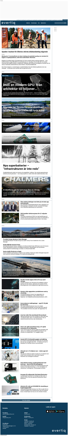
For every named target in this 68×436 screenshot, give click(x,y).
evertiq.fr (50, 19)
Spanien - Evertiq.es (28, 422)
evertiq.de (35, 19)
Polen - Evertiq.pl (28, 423)
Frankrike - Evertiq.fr (29, 426)
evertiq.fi (45, 19)
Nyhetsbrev (43, 23)
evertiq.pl (60, 19)
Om (39, 23)
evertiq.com (29, 19)
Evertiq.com (27, 414)
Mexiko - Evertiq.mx (28, 417)
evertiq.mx (55, 19)
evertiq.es (40, 19)
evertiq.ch (23, 19)
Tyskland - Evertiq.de (29, 421)
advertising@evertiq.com (8, 414)
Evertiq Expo (34, 23)
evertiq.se (65, 19)
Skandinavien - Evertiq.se (30, 424)
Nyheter (28, 23)
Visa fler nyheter (26, 400)
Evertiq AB (8, 23)
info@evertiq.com (7, 417)
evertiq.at (18, 19)
